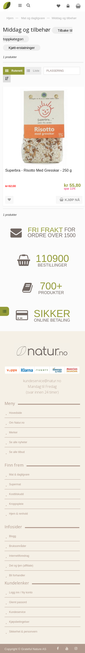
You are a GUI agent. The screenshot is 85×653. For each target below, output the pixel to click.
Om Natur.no (16, 422)
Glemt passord (18, 602)
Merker (13, 432)
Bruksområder (17, 546)
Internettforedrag (19, 555)
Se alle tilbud (17, 452)
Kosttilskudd (16, 494)
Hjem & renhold (18, 513)
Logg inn (69, 7)
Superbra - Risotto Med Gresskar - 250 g (38, 170)
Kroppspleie (16, 504)
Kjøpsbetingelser (19, 621)
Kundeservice (17, 612)
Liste (31, 71)
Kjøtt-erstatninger (22, 48)
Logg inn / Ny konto (20, 592)
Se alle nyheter (18, 442)
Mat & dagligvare (19, 474)
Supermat (15, 484)
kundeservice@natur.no (42, 380)
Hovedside (15, 412)
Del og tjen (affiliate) (21, 565)
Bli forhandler (17, 575)
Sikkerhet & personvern (23, 631)
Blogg (12, 536)
